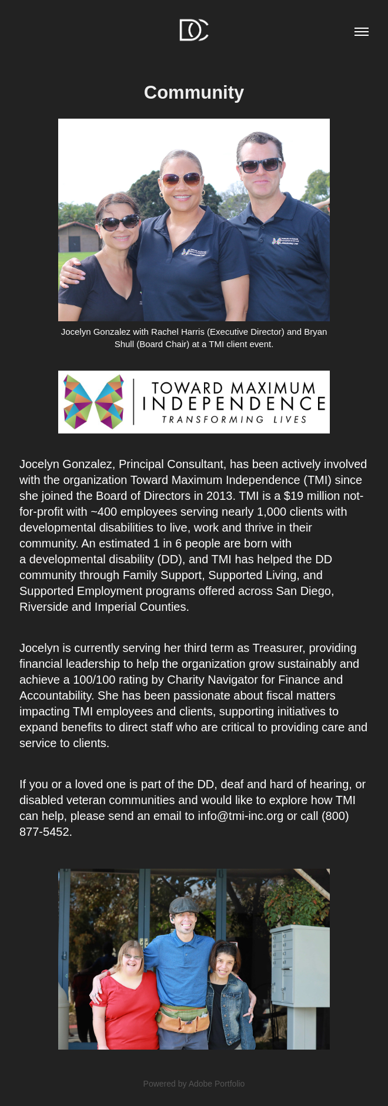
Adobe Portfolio (217, 1083)
